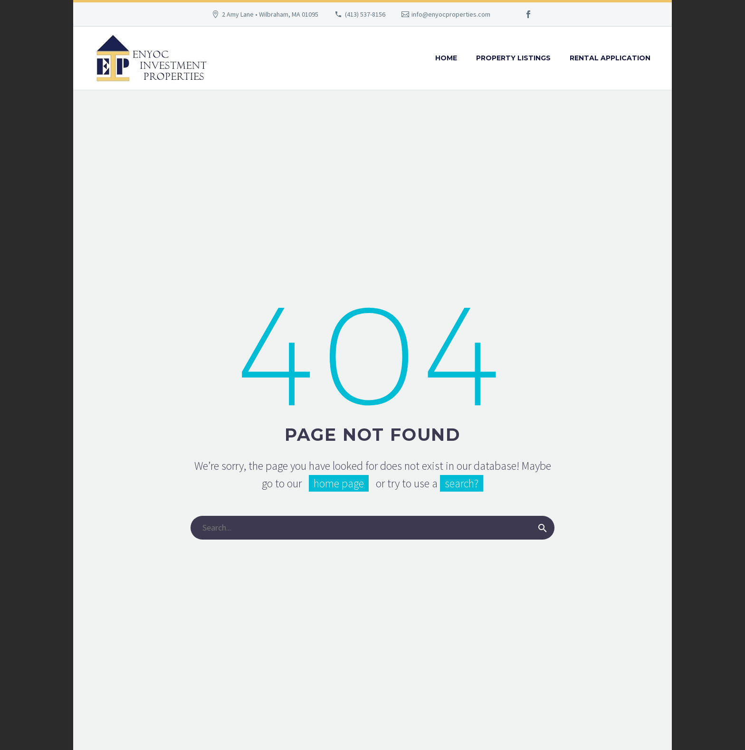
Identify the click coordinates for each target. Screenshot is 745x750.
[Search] (372, 528)
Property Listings (513, 58)
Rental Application (610, 58)
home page (339, 483)
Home (446, 58)
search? (461, 483)
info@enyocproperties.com (450, 14)
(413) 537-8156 (365, 14)
